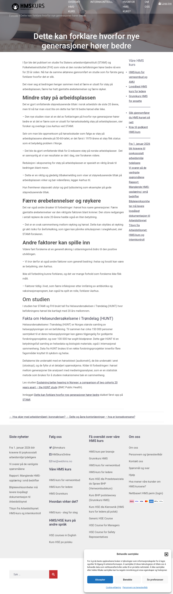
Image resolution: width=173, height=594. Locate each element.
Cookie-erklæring (113, 587)
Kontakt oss (136, 461)
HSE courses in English (62, 535)
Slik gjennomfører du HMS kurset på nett (139, 117)
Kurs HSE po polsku (60, 542)
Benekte (127, 579)
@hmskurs (58, 447)
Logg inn (167, 3)
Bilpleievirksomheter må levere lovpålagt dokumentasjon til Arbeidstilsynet (139, 211)
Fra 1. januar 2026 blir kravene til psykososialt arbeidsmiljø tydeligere (139, 153)
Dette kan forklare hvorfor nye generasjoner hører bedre (66, 394)
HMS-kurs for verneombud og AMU (138, 77)
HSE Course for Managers (104, 525)
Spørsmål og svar (139, 468)
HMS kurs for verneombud (64, 480)
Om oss (133, 447)
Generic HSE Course (101, 518)
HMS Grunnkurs (58, 493)
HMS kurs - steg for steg (63, 512)
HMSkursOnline (61, 454)
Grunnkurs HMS (98, 458)
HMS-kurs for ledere (101, 472)
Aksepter (100, 579)
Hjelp (132, 475)
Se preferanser (155, 579)
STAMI (26, 399)
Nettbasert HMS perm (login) (146, 493)
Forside (13, 15)
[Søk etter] (29, 574)
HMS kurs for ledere (61, 487)
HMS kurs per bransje (102, 451)
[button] (166, 554)
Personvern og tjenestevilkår (135, 587)
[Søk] (53, 574)
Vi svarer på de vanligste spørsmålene (137, 172)
